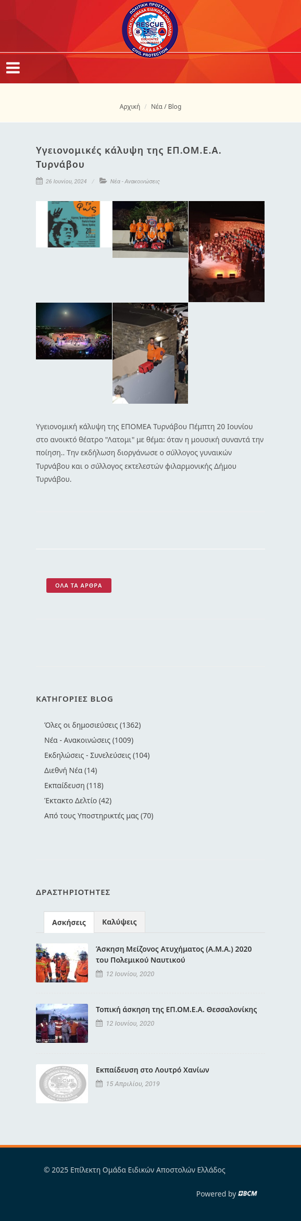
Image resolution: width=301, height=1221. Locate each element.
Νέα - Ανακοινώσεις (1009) (88, 740)
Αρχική (130, 106)
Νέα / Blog (166, 106)
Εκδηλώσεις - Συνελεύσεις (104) (96, 755)
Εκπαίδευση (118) (74, 785)
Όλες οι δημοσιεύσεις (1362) (92, 725)
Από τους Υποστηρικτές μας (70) (98, 815)
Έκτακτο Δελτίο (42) (77, 800)
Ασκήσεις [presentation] (69, 922)
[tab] (69, 921)
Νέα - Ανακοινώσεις (135, 181)
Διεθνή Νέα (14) (70, 770)
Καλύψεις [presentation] (119, 922)
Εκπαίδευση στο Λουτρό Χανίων (152, 1070)
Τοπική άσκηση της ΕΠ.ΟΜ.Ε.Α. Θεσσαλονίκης (176, 1009)
